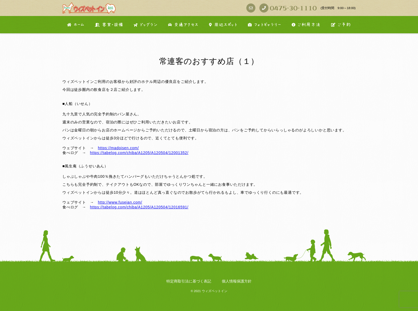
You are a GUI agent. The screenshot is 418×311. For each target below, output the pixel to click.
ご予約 (341, 24)
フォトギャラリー (264, 24)
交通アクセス (183, 24)
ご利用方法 (306, 24)
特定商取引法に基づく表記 (188, 281)
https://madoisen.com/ (118, 148)
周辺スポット (223, 24)
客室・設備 (109, 24)
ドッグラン (145, 24)
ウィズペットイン (214, 291)
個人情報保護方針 (237, 281)
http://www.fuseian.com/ (120, 202)
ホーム (75, 24)
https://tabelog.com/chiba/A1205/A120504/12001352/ (139, 153)
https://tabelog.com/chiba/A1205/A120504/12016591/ (139, 207)
